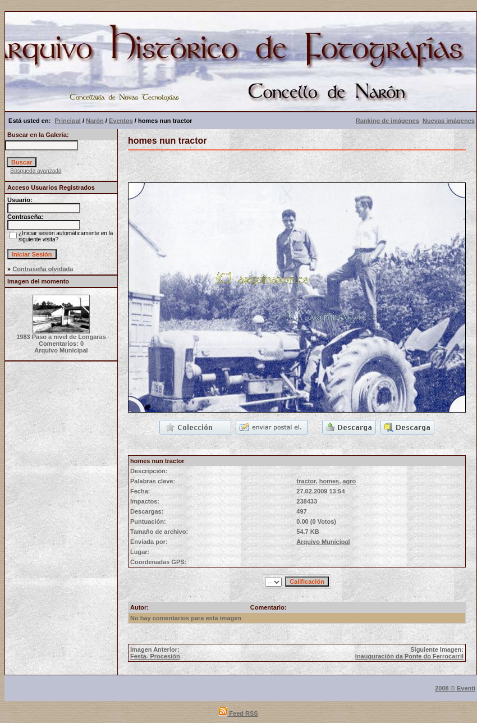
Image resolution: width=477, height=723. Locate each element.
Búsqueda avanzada (35, 171)
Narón (95, 120)
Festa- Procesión (155, 656)
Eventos (121, 120)
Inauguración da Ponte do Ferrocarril (409, 656)
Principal (67, 120)
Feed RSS (238, 713)
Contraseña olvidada (42, 269)
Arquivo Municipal (323, 541)
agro (349, 481)
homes (329, 481)
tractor (305, 481)
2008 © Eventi (455, 688)
